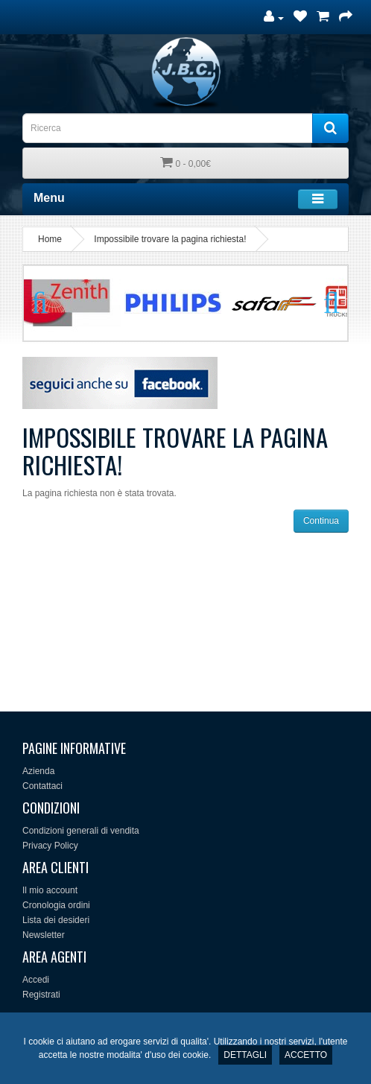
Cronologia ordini (56, 905)
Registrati (41, 994)
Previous (46, 303)
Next (325, 303)
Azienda (38, 771)
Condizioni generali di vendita (80, 830)
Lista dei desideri (55, 920)
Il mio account (49, 890)
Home (50, 239)
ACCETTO (306, 1055)
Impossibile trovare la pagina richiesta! (170, 239)
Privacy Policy (50, 845)
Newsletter (43, 935)
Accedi (35, 979)
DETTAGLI (245, 1055)
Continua (321, 521)
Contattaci (42, 786)
